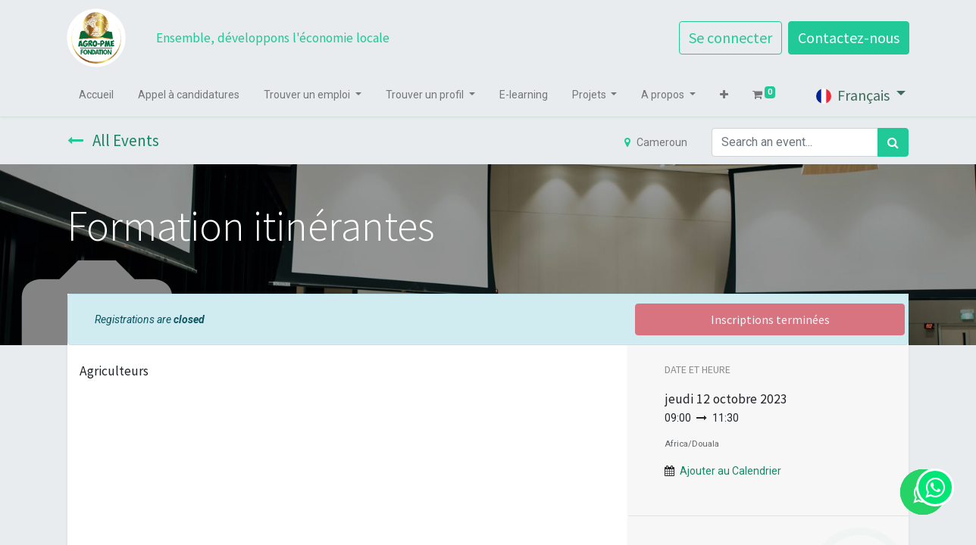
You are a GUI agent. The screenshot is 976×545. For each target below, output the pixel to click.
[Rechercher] (893, 142)
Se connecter (729, 37)
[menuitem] (97, 95)
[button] (724, 95)
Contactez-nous (848, 37)
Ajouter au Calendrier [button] (730, 471)
